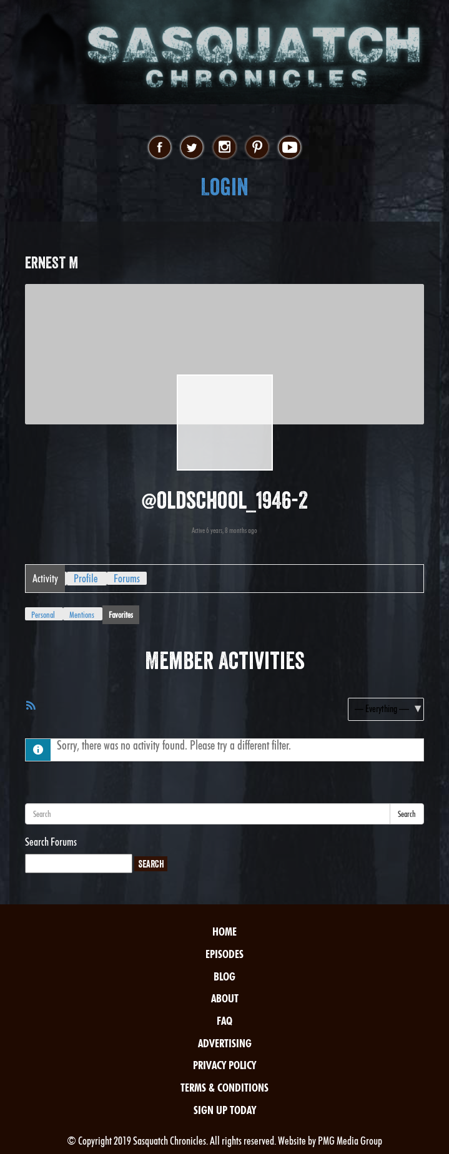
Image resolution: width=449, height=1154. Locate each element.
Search (407, 814)
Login (224, 187)
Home (224, 931)
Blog (224, 976)
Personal (43, 615)
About (225, 998)
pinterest (257, 148)
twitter (192, 148)
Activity (45, 578)
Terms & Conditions (224, 1087)
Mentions (81, 615)
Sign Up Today (225, 1110)
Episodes (224, 954)
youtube (289, 148)
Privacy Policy (224, 1065)
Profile (86, 578)
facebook (159, 148)
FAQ (224, 1020)
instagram (224, 148)
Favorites (121, 615)
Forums (127, 578)
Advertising (225, 1043)
